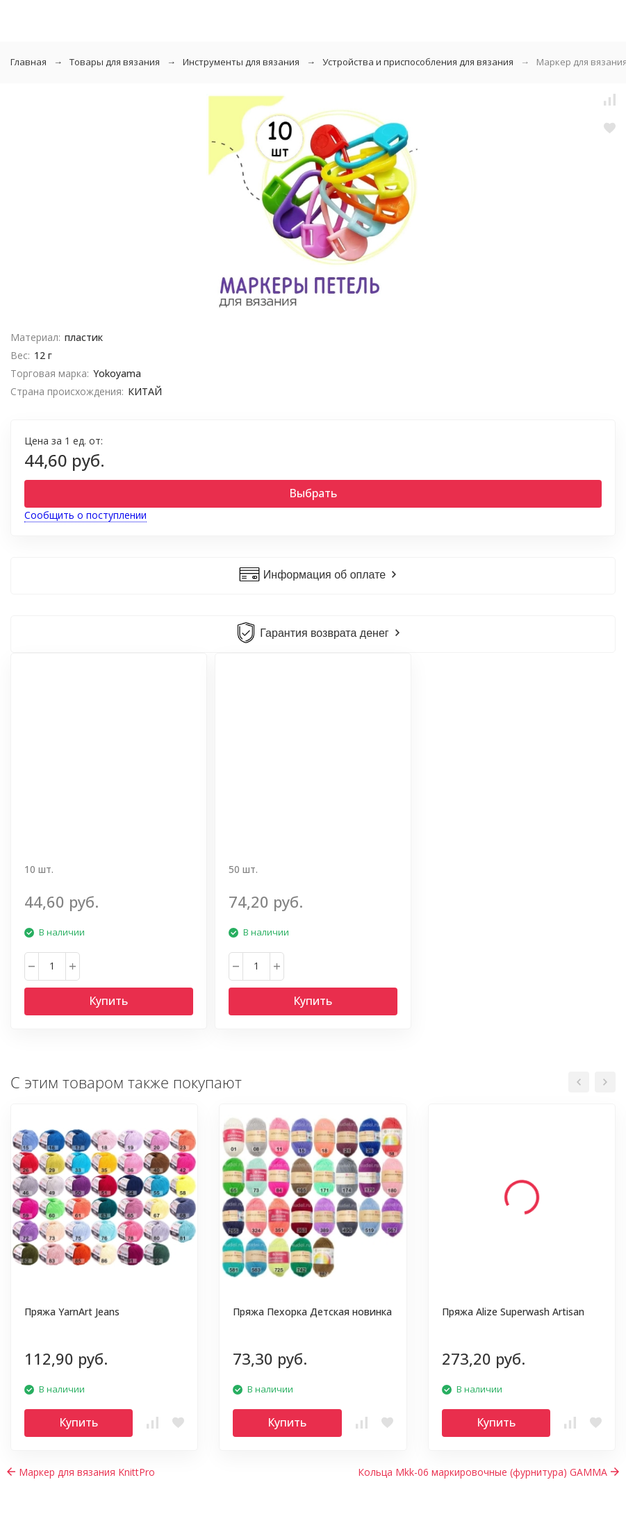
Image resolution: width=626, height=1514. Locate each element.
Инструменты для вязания (241, 62)
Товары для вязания (114, 62)
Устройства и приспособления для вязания (417, 62)
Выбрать (313, 493)
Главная (28, 62)
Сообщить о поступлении (85, 515)
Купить (108, 1000)
